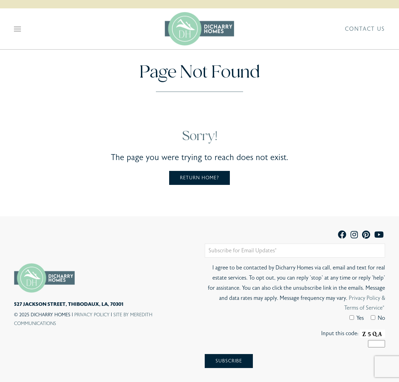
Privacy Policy (92, 315)
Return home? (199, 178)
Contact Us (365, 29)
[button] (17, 29)
